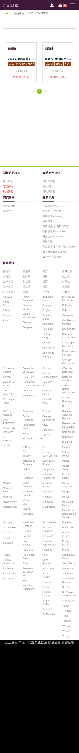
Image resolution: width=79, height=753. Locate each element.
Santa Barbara (47, 602)
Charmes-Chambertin (68, 336)
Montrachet (49, 507)
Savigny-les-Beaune (69, 580)
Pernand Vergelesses (49, 543)
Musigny (7, 522)
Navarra (7, 532)
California (67, 305)
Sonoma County (47, 594)
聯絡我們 (8, 191)
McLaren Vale (27, 502)
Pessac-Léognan (47, 529)
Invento (27, 455)
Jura (45, 447)
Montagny (48, 501)
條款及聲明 (49, 181)
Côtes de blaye (47, 401)
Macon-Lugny (66, 476)
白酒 (11, 64)
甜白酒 (49, 64)
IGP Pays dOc (28, 449)
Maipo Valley (10, 501)
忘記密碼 (8, 186)
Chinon (7, 377)
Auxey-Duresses (28, 298)
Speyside (48, 609)
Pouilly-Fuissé (66, 534)
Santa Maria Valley (68, 556)
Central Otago (46, 336)
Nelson (6, 537)
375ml (59, 64)
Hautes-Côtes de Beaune (67, 415)
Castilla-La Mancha (68, 322)
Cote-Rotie (28, 377)
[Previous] (33, 91)
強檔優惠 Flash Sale (54, 231)
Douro (6, 445)
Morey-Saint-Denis (68, 485)
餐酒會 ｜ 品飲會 (52, 211)
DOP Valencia (7, 439)
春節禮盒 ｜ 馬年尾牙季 (56, 226)
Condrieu (28, 390)
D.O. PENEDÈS (25, 64)
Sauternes (67, 573)
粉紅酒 (26, 286)
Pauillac (27, 536)
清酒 (45, 281)
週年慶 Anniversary (53, 216)
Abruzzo (7, 296)
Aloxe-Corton (6, 304)
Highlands (67, 442)
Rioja (25, 563)
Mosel (65, 496)
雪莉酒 (66, 286)
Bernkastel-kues (49, 298)
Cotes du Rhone (47, 392)
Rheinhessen (10, 573)
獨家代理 (48, 241)
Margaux (7, 496)
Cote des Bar (47, 384)
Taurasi (66, 605)
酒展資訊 (48, 221)
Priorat (65, 549)
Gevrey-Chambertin (49, 418)
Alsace (6, 315)
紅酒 (25, 291)
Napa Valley (9, 527)
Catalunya (48, 329)
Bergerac (28, 327)
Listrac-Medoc (66, 454)
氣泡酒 (26, 271)
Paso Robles (49, 522)
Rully (45, 554)
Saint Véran (49, 568)
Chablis (47, 342)
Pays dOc (28, 549)
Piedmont (48, 536)
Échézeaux (29, 411)
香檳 (45, 276)
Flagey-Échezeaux (33, 438)
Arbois (6, 310)
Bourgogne (49, 305)
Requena (8, 568)
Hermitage (67, 437)
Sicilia (46, 587)
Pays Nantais (27, 543)
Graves (46, 435)
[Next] (45, 91)
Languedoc (49, 469)
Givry (45, 425)
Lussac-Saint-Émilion (50, 454)
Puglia (6, 554)
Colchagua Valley (9, 401)
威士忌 (66, 276)
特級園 (6, 271)
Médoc (26, 508)
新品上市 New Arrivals (55, 236)
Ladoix (26, 469)
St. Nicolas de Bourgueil (69, 594)
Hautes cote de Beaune (68, 425)
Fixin (25, 433)
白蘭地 (66, 281)
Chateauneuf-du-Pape (69, 353)
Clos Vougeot (7, 392)
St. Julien (67, 587)
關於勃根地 (9, 206)
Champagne (69, 329)
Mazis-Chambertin (29, 485)
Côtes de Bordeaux (67, 370)
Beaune (27, 322)
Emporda (8, 542)
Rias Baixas (9, 578)
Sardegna (67, 568)
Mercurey (48, 491)
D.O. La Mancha (7, 413)
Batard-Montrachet (29, 315)
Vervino (66, 631)
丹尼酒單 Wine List (53, 206)
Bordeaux (48, 324)
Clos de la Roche (8, 384)
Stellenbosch (69, 600)
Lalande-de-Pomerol (49, 462)
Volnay (65, 636)
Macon (65, 460)
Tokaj (65, 616)
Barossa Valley (27, 307)
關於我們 (8, 181)
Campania (67, 315)
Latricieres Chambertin (49, 476)
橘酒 (45, 286)
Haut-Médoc (69, 432)
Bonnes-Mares (47, 317)
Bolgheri (47, 310)
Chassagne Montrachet (68, 344)
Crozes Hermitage (67, 399)
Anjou (6, 320)
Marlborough (10, 507)
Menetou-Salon (48, 485)
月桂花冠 (8, 291)
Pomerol (66, 522)
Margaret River (8, 490)
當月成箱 (67, 271)
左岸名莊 (8, 281)
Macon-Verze (66, 468)
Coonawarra (29, 395)
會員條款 (48, 186)
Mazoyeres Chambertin (29, 493)
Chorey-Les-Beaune (9, 370)
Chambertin (49, 347)
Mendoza (28, 514)
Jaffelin (46, 291)
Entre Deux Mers (29, 427)
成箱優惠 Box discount (55, 251)
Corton (46, 368)
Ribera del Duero (28, 556)
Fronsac (47, 411)
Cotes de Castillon (67, 379)
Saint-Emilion (46, 575)
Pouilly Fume (65, 543)
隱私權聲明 (49, 191)
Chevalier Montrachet (68, 361)
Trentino (66, 610)
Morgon (66, 491)
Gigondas (48, 430)
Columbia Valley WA (28, 370)
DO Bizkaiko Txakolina (9, 430)
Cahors (66, 310)
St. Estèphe (49, 614)
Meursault (48, 496)
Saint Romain (47, 562)
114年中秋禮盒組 (52, 256)
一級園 (6, 276)
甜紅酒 (26, 281)
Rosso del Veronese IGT (28, 572)
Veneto (66, 626)
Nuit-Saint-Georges (28, 524)
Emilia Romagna (28, 418)
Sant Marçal (68, 563)
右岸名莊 (8, 286)
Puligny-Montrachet (9, 562)
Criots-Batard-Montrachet (68, 389)
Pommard (67, 527)
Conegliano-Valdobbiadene (31, 384)
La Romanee (28, 476)
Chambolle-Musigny (49, 354)
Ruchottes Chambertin (29, 587)
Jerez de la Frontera (29, 462)
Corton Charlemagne (50, 375)
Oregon (27, 531)
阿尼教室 (8, 211)
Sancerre (47, 582)
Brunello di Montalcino (68, 298)
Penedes (47, 549)
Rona (26, 580)
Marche (7, 483)
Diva (64, 406)
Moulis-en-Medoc (68, 503)
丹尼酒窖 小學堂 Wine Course (59, 246)
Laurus (66, 447)
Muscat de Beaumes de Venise (69, 514)
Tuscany (66, 621)
